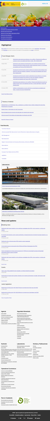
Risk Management (5, 135)
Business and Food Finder (6, 31)
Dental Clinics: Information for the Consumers (12, 109)
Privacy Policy (34, 415)
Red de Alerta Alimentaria (22, 313)
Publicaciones (35, 354)
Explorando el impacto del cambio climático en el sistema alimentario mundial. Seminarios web (23, 275)
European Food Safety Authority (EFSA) (9, 29)
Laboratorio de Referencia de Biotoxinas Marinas (13, 211)
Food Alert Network (6, 128)
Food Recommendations (6, 38)
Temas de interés (36, 351)
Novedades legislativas (37, 347)
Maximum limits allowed (6, 35)
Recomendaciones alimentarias (7, 400)
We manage (42, 48)
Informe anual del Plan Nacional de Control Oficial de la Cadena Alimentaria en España (20, 132)
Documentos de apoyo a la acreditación (24, 356)
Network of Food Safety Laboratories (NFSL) (10, 33)
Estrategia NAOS (4, 346)
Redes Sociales (36, 357)
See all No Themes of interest (7, 119)
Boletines (14, 418)
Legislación (19, 336)
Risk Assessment (5, 138)
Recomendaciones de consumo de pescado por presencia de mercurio (17, 112)
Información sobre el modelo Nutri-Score (9, 404)
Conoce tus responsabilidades (6, 370)
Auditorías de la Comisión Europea (7, 384)
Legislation (4, 155)
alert (32, 50)
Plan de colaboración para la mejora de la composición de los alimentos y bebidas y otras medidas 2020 (9, 351)
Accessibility (12, 415)
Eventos (34, 349)
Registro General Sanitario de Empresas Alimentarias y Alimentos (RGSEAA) (18, 142)
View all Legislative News (6, 297)
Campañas (4, 158)
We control (4, 48)
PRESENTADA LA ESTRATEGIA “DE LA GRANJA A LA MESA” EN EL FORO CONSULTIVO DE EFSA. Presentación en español (23, 105)
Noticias (34, 346)
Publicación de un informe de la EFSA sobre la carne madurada (15, 241)
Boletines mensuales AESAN (38, 356)
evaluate (5, 50)
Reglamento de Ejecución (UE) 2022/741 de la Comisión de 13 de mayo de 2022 (19, 287)
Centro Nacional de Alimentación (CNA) (11, 186)
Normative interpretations (6, 37)
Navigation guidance (19, 415)
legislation (37, 48)
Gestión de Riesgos (20, 325)
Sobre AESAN (3, 313)
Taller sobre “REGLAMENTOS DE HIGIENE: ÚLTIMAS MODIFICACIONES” (17, 270)
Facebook (31, 418)
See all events (4, 281)
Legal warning (27, 415)
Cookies (39, 415)
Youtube (38, 418)
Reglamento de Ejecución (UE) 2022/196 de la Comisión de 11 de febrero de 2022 (20, 292)
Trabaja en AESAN (4, 320)
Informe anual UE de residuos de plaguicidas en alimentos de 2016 (16, 115)
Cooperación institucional (6, 315)
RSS (20, 418)
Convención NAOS (4, 358)
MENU (44, 3)
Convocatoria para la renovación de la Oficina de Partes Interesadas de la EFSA (19, 246)
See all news (3, 264)
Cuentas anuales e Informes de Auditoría (8, 323)
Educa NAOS (3, 347)
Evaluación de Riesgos (21, 327)
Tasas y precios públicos (5, 318)
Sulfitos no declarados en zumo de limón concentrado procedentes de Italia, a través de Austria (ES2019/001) (29, 89)
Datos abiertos (5, 145)
